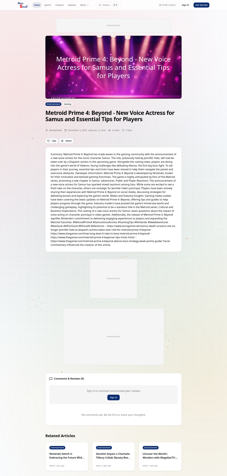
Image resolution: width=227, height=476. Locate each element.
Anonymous (55, 130)
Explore (72, 4)
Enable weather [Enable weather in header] (167, 5)
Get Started (201, 4)
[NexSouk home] (23, 5)
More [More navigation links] (84, 4)
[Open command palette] (108, 5)
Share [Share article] (66, 140)
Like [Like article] (51, 140)
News (37, 4)
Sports (47, 4)
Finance (59, 4)
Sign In (185, 4)
